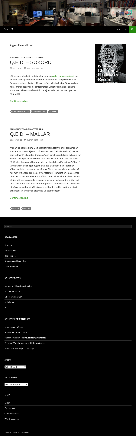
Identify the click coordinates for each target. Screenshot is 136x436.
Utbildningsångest (36, 343)
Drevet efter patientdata (34, 337)
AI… (6, 307)
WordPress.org (11, 419)
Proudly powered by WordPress (16, 432)
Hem (118, 29)
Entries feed (10, 408)
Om (125, 29)
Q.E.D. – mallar (30, 134)
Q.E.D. (28, 57)
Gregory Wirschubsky (14, 343)
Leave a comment (34, 68)
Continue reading (20, 100)
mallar (15, 208)
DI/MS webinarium (13, 296)
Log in (7, 402)
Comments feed (11, 413)
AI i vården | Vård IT (13, 332)
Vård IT (8, 29)
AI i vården (9, 302)
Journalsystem (17, 57)
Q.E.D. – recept (27, 348)
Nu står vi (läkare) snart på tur (18, 286)
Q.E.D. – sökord (31, 62)
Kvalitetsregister (20, 112)
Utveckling (37, 57)
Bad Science (10, 255)
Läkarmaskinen (11, 266)
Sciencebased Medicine (15, 261)
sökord (53, 112)
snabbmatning (39, 112)
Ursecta (8, 245)
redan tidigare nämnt (63, 75)
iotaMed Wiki (10, 250)
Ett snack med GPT (13, 291)
